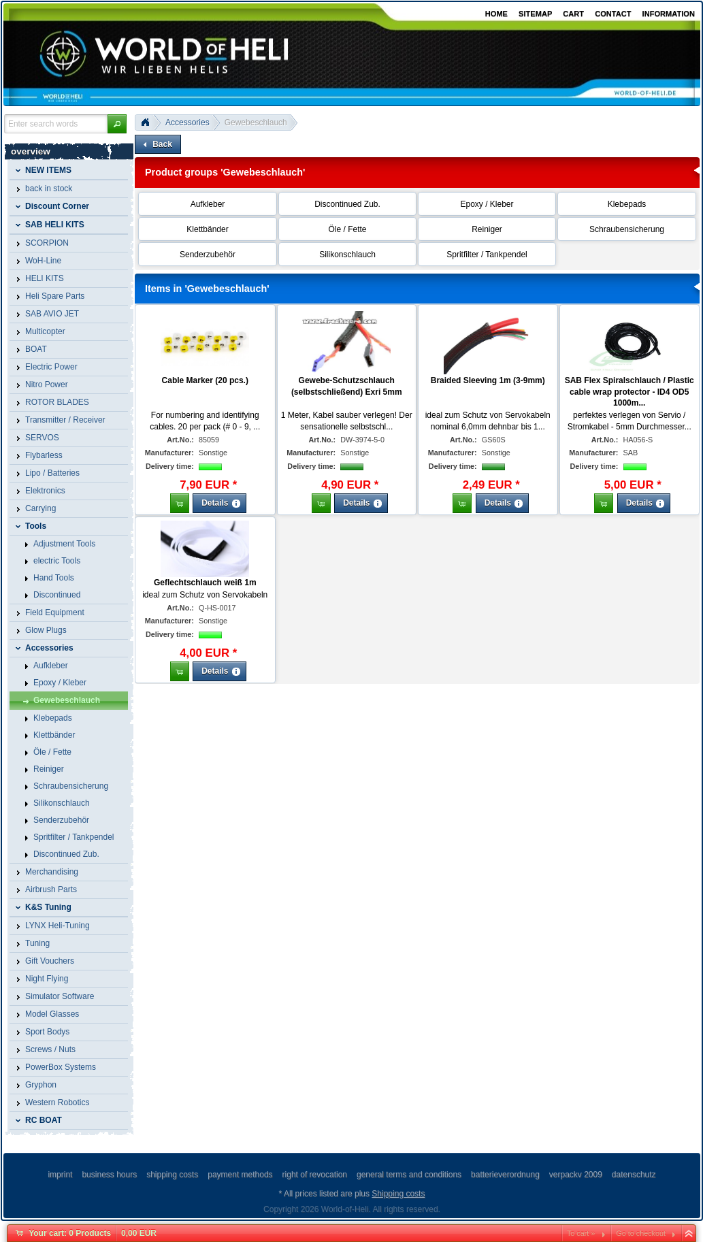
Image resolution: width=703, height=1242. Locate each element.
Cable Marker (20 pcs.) (205, 380)
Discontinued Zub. (347, 204)
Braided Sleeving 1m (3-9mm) (488, 380)
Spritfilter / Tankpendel (486, 254)
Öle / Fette (347, 229)
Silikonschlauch (347, 254)
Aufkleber (208, 204)
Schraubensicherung (626, 229)
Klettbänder (207, 229)
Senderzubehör (207, 254)
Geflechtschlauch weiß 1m (205, 582)
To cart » (581, 1233)
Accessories (187, 122)
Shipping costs (398, 1193)
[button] (117, 123)
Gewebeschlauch (256, 122)
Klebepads (627, 204)
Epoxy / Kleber (486, 204)
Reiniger (487, 229)
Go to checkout (641, 1233)
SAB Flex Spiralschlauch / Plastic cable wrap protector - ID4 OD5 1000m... (629, 392)
